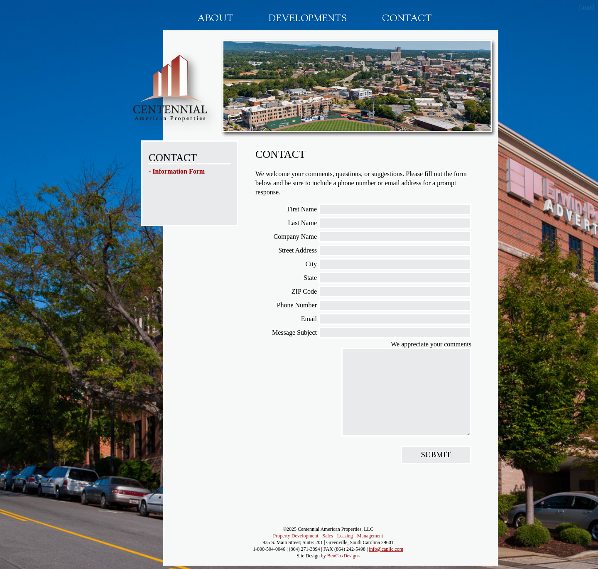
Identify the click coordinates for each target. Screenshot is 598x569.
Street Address (297, 250)
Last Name (302, 222)
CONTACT (173, 157)
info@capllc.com (386, 549)
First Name (302, 209)
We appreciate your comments (431, 344)
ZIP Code (304, 291)
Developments (308, 19)
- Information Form (177, 171)
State (310, 277)
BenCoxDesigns (343, 556)
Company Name (295, 236)
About (215, 19)
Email (587, 6)
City (311, 263)
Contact (407, 19)
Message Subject (294, 332)
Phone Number (297, 305)
